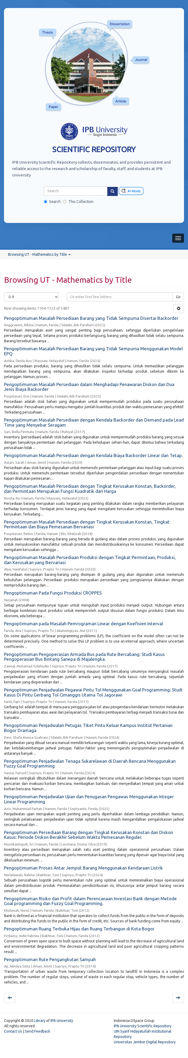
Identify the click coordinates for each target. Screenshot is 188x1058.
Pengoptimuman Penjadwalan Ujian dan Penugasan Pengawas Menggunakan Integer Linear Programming (89, 799)
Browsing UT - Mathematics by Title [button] (39, 254)
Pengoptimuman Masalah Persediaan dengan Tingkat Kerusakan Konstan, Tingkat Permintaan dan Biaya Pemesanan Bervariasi (87, 524)
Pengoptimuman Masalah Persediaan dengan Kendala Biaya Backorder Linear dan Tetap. (93, 455)
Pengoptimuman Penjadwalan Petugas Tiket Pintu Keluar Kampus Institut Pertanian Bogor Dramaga (88, 728)
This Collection (78, 201)
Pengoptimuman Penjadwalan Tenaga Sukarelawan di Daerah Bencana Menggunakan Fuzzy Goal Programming (90, 763)
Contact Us (13, 1031)
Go (178, 297)
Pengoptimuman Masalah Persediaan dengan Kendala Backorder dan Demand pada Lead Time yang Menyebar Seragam (94, 422)
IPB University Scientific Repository (142, 1026)
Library (39, 1020)
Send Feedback (37, 1031)
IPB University (61, 1020)
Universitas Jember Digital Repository (145, 1042)
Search (52, 201)
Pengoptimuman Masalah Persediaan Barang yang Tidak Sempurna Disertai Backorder (91, 318)
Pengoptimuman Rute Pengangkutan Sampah (50, 959)
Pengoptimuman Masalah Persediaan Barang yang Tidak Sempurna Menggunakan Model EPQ (93, 351)
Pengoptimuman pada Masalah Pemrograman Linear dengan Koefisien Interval (83, 623)
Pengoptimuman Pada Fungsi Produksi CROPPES (53, 592)
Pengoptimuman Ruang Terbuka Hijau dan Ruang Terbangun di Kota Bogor (79, 928)
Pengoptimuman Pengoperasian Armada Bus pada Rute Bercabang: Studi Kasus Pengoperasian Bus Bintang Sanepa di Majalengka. (84, 657)
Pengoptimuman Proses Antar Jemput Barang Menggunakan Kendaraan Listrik (83, 867)
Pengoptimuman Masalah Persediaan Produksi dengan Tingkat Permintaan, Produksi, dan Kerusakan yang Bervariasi (90, 560)
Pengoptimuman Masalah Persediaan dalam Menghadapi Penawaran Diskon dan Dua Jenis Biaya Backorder (89, 387)
